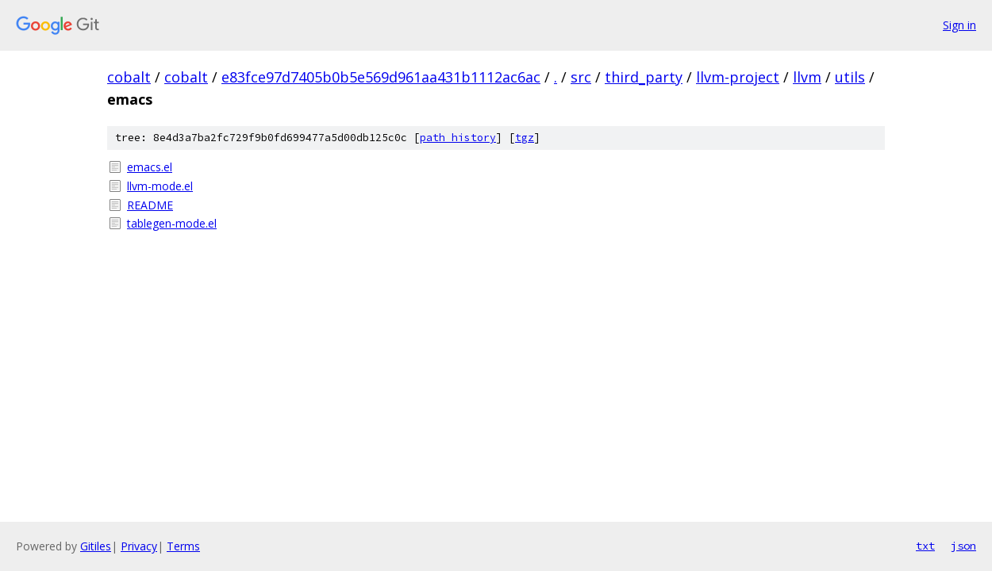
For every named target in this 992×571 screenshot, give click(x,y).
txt (925, 545)
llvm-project (737, 76)
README (150, 205)
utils (850, 76)
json (963, 545)
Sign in (959, 25)
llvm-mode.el (160, 186)
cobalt (129, 76)
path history (458, 137)
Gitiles (95, 546)
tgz (524, 137)
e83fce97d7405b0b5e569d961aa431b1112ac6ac (380, 76)
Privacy (139, 546)
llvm (807, 76)
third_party (643, 76)
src (581, 76)
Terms (183, 546)
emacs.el (149, 166)
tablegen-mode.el (172, 223)
